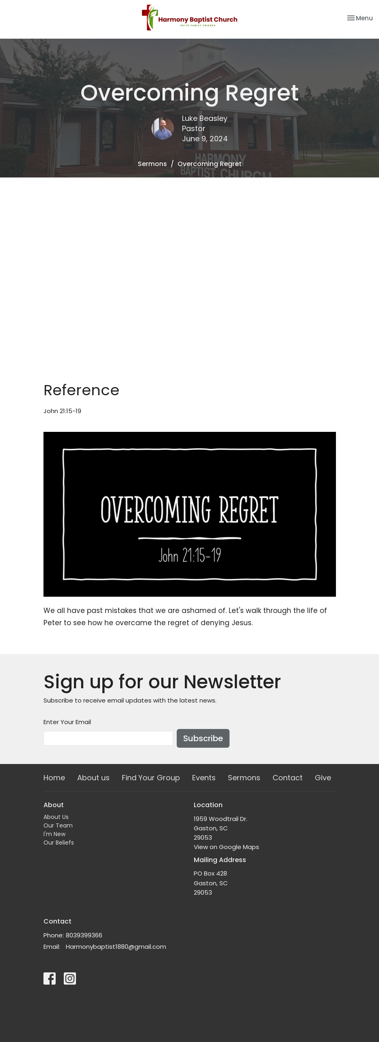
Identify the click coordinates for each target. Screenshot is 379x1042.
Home (54, 778)
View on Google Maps (226, 847)
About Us (56, 817)
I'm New (54, 834)
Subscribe (203, 738)
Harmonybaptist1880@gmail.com (116, 946)
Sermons (152, 164)
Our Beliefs (58, 842)
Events (204, 778)
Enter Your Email (67, 722)
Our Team (58, 825)
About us (93, 778)
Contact (288, 778)
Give (323, 778)
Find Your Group (151, 778)
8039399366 (84, 935)
